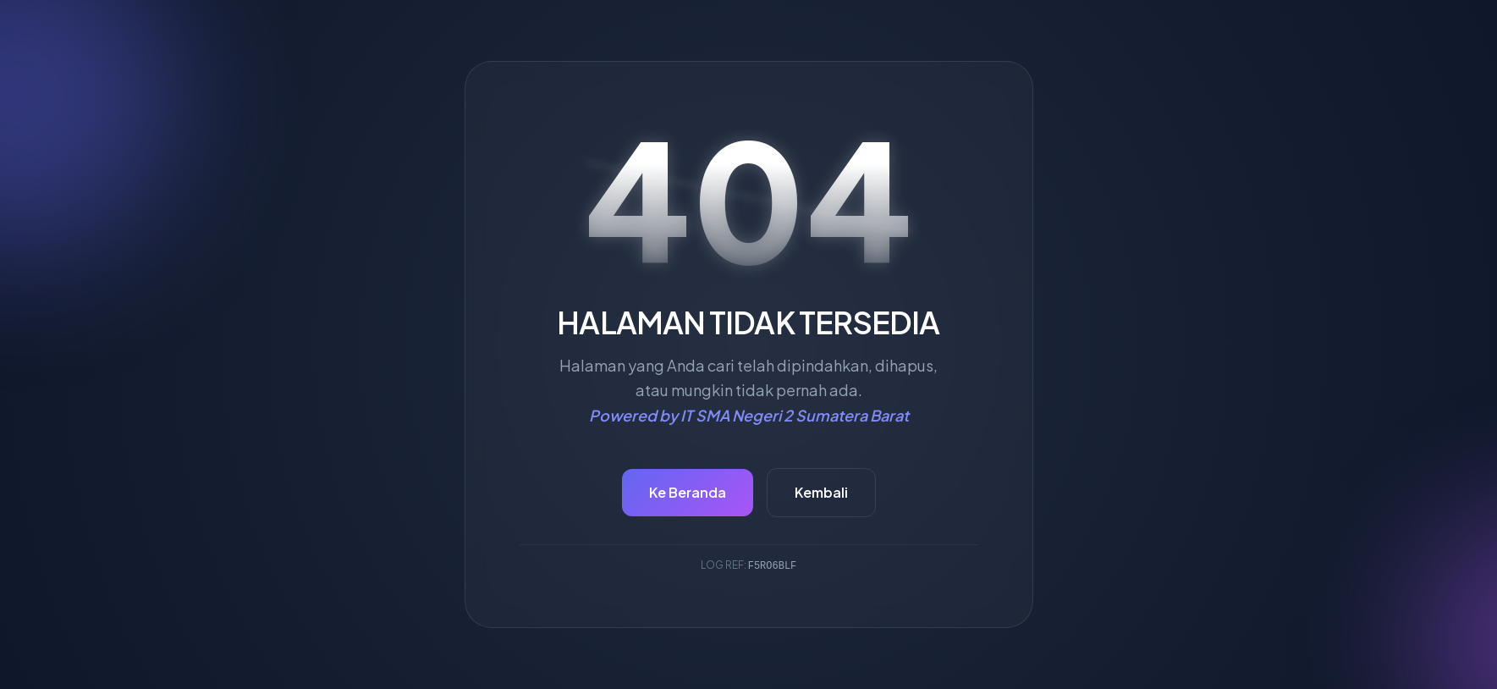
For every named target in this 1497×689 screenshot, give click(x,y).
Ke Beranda (687, 492)
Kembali (821, 492)
